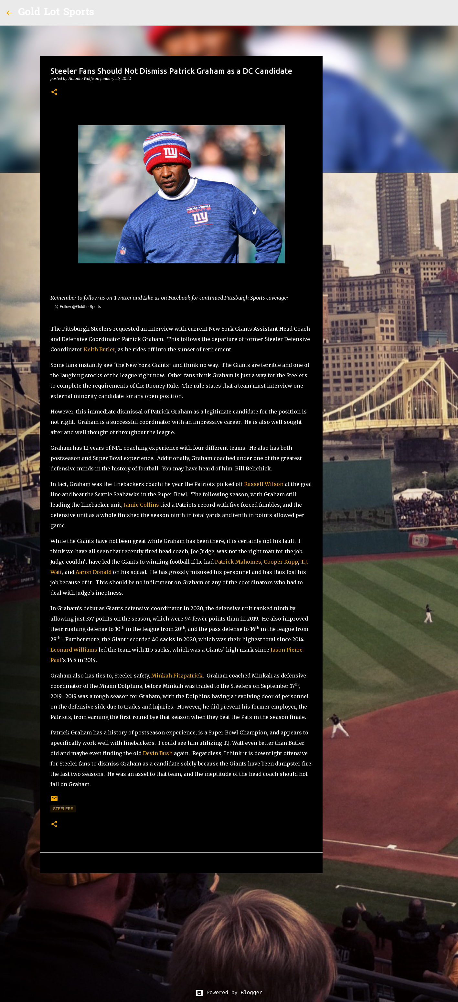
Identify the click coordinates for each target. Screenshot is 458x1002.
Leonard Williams (73, 649)
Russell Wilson (263, 484)
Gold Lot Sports (56, 12)
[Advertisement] (181, 928)
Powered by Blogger (229, 993)
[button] (54, 92)
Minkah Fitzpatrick (177, 675)
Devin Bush (158, 753)
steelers (63, 809)
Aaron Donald (94, 572)
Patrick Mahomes (238, 561)
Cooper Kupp (281, 561)
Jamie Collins (141, 504)
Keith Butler (99, 349)
